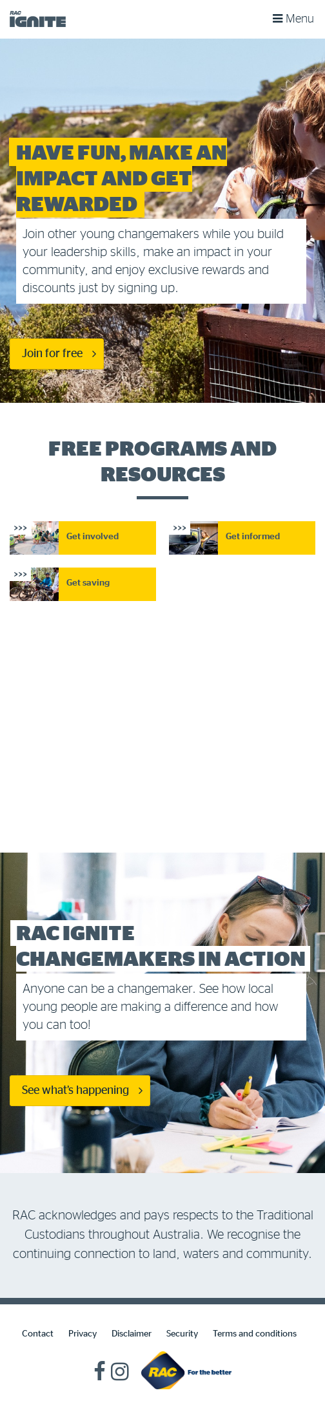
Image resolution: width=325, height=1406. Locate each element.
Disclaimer (132, 1333)
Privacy (82, 1333)
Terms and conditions (255, 1333)
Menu (293, 17)
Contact (38, 1333)
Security (182, 1333)
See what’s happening (75, 1090)
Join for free (52, 354)
